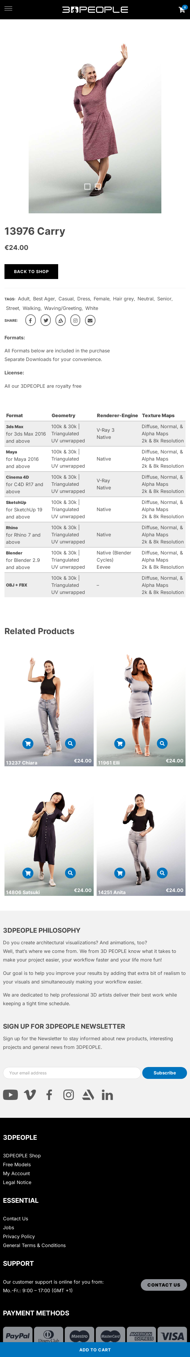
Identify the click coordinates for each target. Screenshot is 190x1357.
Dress (83, 299)
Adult (24, 299)
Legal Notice (17, 1182)
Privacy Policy (19, 1236)
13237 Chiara (21, 763)
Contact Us (15, 1219)
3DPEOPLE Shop (22, 1156)
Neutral (146, 299)
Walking (32, 308)
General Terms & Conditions (34, 1245)
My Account (16, 1173)
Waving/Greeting (63, 308)
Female (101, 299)
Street (12, 308)
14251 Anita (112, 892)
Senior (164, 299)
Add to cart (95, 1349)
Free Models (17, 1164)
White (91, 308)
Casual (66, 299)
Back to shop (31, 271)
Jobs (8, 1227)
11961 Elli (109, 763)
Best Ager (44, 299)
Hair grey (123, 299)
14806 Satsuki (23, 892)
